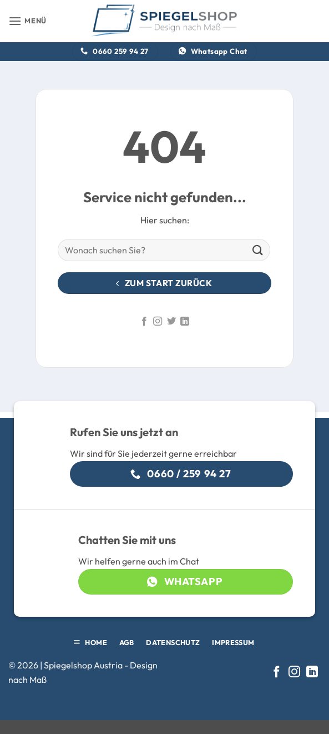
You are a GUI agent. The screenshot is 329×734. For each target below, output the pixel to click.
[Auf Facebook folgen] (144, 322)
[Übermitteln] (258, 250)
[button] (27, 20)
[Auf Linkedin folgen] (184, 322)
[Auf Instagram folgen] (157, 322)
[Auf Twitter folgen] (171, 322)
